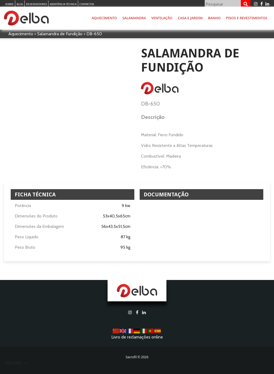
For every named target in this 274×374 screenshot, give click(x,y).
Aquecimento (104, 17)
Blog (20, 4)
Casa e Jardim (190, 17)
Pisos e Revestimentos (246, 17)
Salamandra (134, 17)
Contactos (86, 4)
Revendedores (36, 4)
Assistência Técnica (63, 4)
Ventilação (161, 17)
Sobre (9, 4)
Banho (214, 17)
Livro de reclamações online (137, 337)
